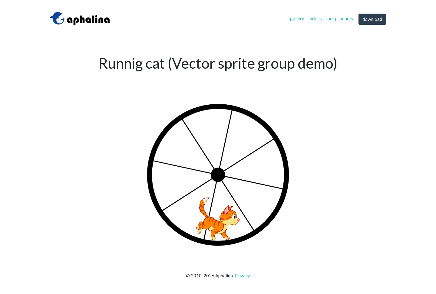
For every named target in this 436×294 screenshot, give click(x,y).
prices (316, 18)
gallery (297, 18)
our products (340, 18)
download (372, 19)
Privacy (242, 275)
